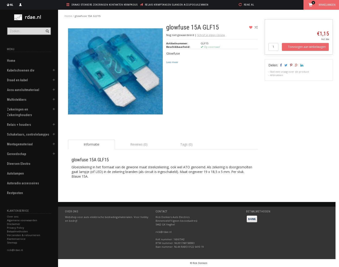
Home (11, 60)
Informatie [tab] (91, 144)
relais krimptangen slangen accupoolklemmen (177, 4)
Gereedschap (16, 154)
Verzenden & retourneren (23, 235)
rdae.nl (249, 4)
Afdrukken (276, 75)
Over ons (12, 216)
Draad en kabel (17, 80)
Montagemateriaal (20, 144)
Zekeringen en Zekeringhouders (19, 112)
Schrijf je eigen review (211, 35)
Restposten (15, 193)
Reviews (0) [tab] (138, 144)
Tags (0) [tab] (186, 144)
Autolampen (15, 173)
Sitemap (12, 242)
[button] (53, 70)
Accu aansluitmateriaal (23, 90)
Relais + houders (19, 125)
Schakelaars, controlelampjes (28, 134)
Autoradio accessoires (23, 183)
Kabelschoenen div (20, 70)
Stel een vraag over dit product (289, 71)
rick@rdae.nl (15, 250)
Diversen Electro (18, 164)
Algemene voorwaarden (22, 220)
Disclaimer (13, 224)
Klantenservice (16, 239)
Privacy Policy (15, 227)
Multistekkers (16, 99)
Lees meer (172, 62)
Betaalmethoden (17, 231)
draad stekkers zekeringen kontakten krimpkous (105, 4)
